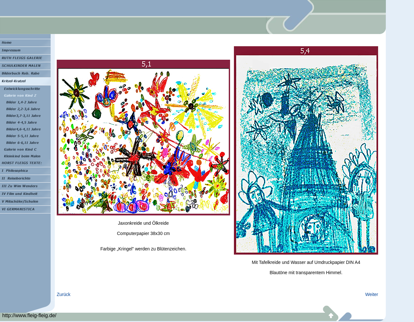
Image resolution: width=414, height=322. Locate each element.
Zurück (63, 294)
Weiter (371, 294)
